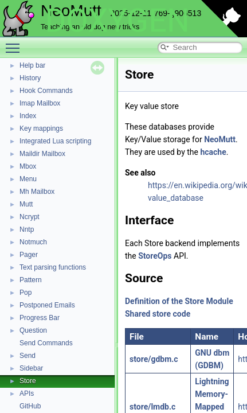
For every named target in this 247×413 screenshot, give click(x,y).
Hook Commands (46, 91)
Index (27, 116)
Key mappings (41, 128)
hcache (213, 152)
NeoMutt (220, 139)
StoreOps (154, 255)
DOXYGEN (117, 20)
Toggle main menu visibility (15, 43)
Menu (28, 179)
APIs (26, 393)
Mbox (27, 166)
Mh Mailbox (36, 192)
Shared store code (157, 313)
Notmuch (33, 242)
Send (27, 356)
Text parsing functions (52, 267)
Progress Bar (39, 318)
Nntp (26, 229)
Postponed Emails (47, 305)
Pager (28, 255)
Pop (25, 293)
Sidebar (31, 368)
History (30, 78)
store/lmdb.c (152, 406)
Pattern (30, 280)
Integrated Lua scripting (55, 141)
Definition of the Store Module (179, 301)
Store (27, 381)
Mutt (26, 204)
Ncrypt (29, 217)
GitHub (30, 406)
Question (33, 330)
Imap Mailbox (39, 103)
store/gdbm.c (154, 359)
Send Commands (46, 343)
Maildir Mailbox (42, 154)
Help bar (32, 65)
